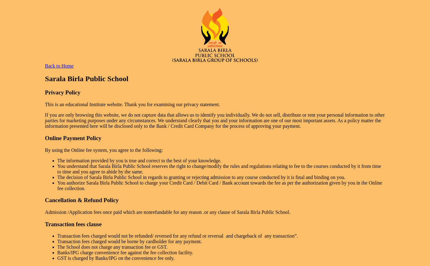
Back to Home (59, 66)
